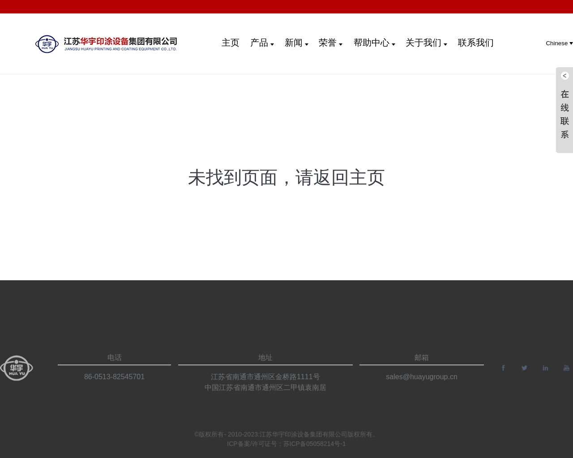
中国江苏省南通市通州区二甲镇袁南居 (265, 395)
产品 (262, 42)
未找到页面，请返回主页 (286, 177)
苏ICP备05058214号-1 (314, 446)
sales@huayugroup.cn (421, 385)
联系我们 (476, 42)
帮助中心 (374, 42)
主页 (230, 42)
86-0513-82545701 (114, 385)
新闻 (296, 42)
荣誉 (330, 42)
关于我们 (426, 42)
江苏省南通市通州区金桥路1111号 (265, 385)
